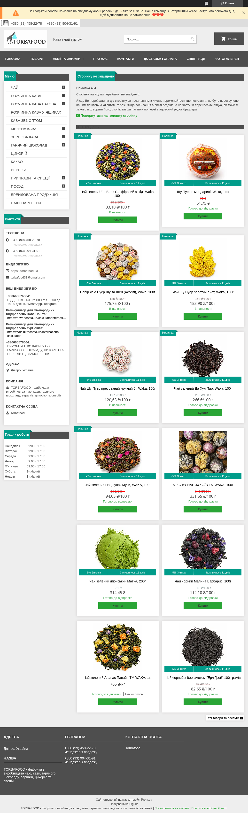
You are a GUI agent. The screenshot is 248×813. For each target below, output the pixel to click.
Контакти (125, 59)
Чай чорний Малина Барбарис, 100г (203, 581)
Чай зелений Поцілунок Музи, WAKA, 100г (118, 485)
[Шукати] (192, 39)
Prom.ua (146, 799)
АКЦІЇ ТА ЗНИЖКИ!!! (68, 59)
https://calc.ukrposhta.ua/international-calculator (34, 334)
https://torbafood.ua (24, 271)
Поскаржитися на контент (172, 808)
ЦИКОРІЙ (19, 153)
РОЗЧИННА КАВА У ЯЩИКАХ (36, 112)
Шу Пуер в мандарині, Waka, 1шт (203, 192)
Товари (36, 59)
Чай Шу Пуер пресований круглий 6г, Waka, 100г (117, 388)
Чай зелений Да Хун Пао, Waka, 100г (203, 388)
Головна (12, 59)
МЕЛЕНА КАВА (24, 129)
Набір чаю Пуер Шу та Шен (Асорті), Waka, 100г (117, 292)
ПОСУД (17, 186)
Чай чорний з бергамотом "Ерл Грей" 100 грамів (203, 678)
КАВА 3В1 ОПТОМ (26, 120)
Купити (118, 220)
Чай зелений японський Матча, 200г (117, 581)
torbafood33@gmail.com (28, 277)
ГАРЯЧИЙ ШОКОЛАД (29, 145)
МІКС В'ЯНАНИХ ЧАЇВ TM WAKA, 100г (203, 485)
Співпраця (195, 59)
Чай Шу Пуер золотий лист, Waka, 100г (203, 292)
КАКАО (17, 162)
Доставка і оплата (160, 59)
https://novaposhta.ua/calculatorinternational (37, 318)
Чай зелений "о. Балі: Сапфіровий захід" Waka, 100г (118, 194)
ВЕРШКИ (18, 170)
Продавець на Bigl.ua (124, 804)
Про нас (100, 59)
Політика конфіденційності (209, 808)
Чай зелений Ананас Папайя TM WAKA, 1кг (118, 678)
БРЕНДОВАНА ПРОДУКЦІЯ (34, 195)
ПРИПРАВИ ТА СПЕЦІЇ (30, 178)
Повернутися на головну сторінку (109, 115)
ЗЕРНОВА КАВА (25, 137)
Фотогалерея (227, 59)
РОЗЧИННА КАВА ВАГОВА (33, 104)
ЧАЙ (14, 87)
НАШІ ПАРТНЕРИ (26, 203)
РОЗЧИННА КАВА (26, 96)
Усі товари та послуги (223, 718)
